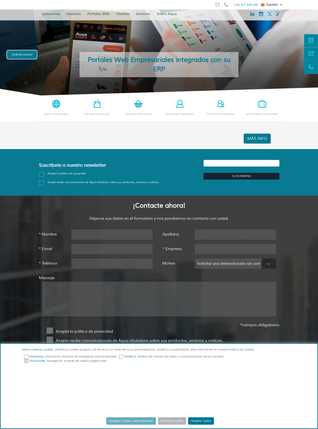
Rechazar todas (172, 421)
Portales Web (98, 14)
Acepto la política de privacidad (66, 173)
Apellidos (170, 234)
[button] (272, 4)
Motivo (168, 263)
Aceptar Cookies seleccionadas (131, 421)
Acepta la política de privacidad (84, 331)
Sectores (74, 14)
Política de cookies (241, 349)
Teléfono (48, 263)
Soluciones (51, 14)
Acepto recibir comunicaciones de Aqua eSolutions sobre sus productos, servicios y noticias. (134, 341)
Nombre (48, 234)
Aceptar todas (201, 421)
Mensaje (47, 277)
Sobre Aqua (167, 14)
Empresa (172, 248)
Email (45, 248)
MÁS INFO (257, 138)
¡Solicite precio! (22, 54)
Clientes (122, 14)
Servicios (143, 14)
